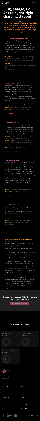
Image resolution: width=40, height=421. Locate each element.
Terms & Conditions (25, 402)
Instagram (23, 393)
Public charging (5, 389)
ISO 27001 (23, 400)
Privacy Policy (24, 406)
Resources (4, 406)
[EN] (36, 3)
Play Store (23, 389)
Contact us (4, 400)
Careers (4, 404)
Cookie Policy (24, 404)
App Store (23, 386)
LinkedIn (23, 391)
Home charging (5, 386)
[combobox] (36, 3)
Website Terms (24, 408)
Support (4, 402)
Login (3, 408)
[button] (33, 3)
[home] (7, 2)
